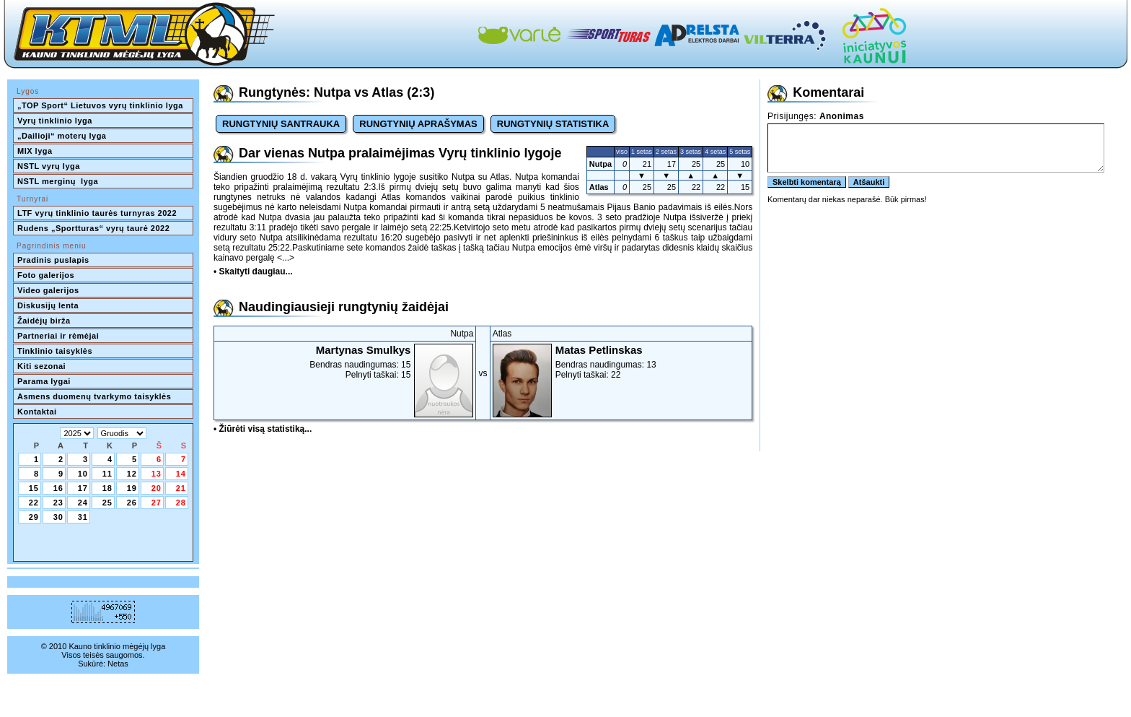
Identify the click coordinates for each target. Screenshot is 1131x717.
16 (58, 488)
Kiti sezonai (41, 366)
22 (34, 502)
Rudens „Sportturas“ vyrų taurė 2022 (93, 228)
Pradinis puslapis (53, 260)
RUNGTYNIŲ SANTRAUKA (281, 123)
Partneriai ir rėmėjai (58, 335)
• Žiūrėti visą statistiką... (263, 429)
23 (58, 502)
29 (34, 517)
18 (107, 488)
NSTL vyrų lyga (48, 166)
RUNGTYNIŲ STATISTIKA (553, 123)
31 (83, 517)
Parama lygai (44, 381)
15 (34, 488)
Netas (117, 663)
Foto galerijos (45, 275)
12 (132, 473)
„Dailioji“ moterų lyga (61, 135)
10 (83, 473)
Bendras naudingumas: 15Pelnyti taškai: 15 (344, 362)
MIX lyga (35, 151)
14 (181, 473)
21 (181, 488)
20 (156, 488)
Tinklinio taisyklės (54, 351)
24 (83, 502)
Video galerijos (48, 290)
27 (156, 502)
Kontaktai (37, 411)
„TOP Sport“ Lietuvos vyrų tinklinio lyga (100, 105)
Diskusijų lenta (48, 305)
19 (132, 488)
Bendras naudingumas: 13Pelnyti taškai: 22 (621, 362)
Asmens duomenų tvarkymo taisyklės (94, 396)
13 (156, 473)
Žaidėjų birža (44, 320)
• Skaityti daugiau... (253, 271)
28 (181, 502)
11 (107, 473)
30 (58, 517)
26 (132, 502)
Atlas (599, 187)
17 (83, 488)
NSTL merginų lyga (57, 181)
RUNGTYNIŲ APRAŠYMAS (418, 123)
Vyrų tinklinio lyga (54, 120)
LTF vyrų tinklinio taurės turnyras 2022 (98, 213)
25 (107, 502)
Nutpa (600, 164)
